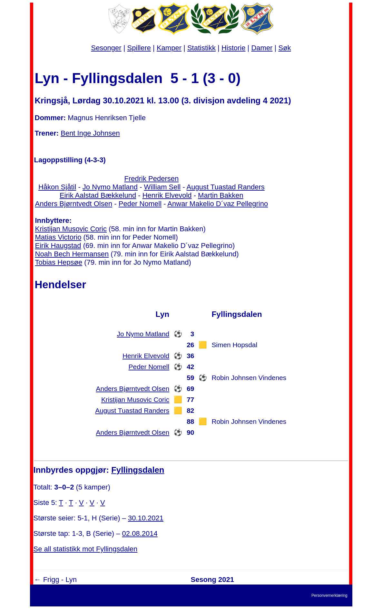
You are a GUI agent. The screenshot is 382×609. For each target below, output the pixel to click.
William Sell (162, 187)
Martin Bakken (220, 195)
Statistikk (201, 48)
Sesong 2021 (212, 580)
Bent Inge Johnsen (90, 133)
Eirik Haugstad (58, 246)
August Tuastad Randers (226, 187)
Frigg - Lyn (60, 580)
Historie (233, 48)
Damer (261, 48)
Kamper (169, 48)
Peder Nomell (140, 204)
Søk (284, 48)
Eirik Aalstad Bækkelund (98, 195)
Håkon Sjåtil (57, 187)
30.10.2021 (145, 518)
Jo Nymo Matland (110, 187)
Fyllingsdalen (137, 469)
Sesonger (106, 48)
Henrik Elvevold (167, 195)
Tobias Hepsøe (59, 262)
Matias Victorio (58, 237)
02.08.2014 (140, 533)
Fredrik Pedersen (151, 179)
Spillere (139, 48)
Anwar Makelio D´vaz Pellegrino (217, 204)
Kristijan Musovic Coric (71, 229)
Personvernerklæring (329, 595)
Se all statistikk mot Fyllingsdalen (86, 549)
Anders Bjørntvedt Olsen (74, 204)
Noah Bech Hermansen (72, 254)
